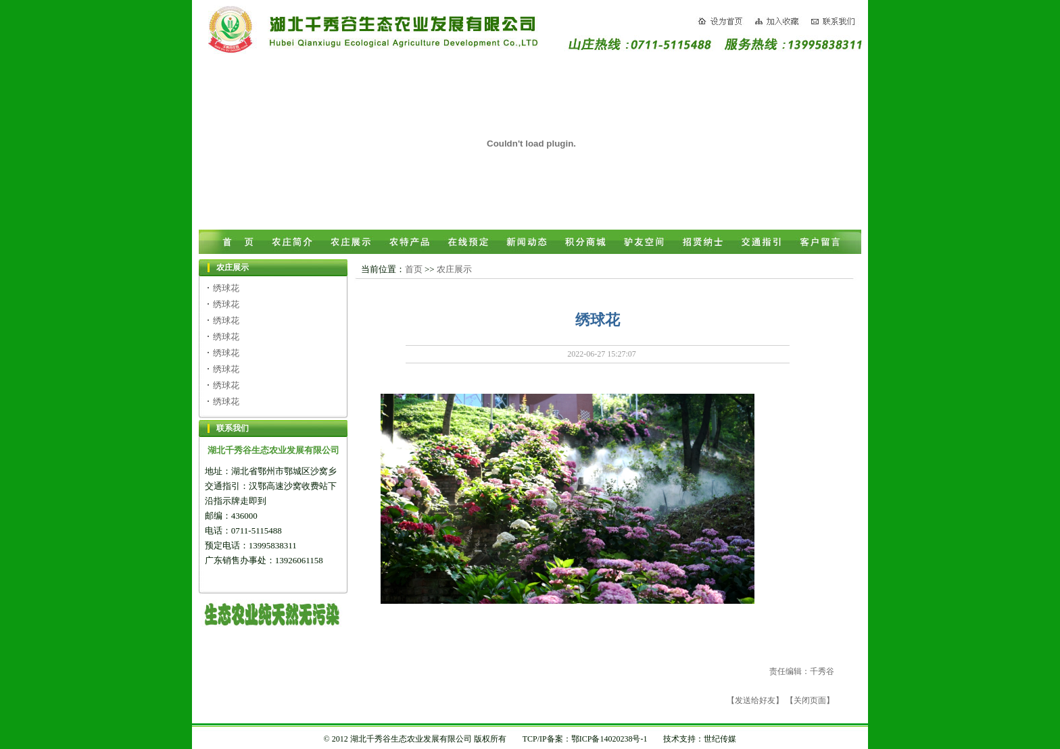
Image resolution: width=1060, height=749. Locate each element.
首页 (414, 269)
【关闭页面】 (810, 700)
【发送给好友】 (755, 700)
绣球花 (226, 288)
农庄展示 (454, 269)
